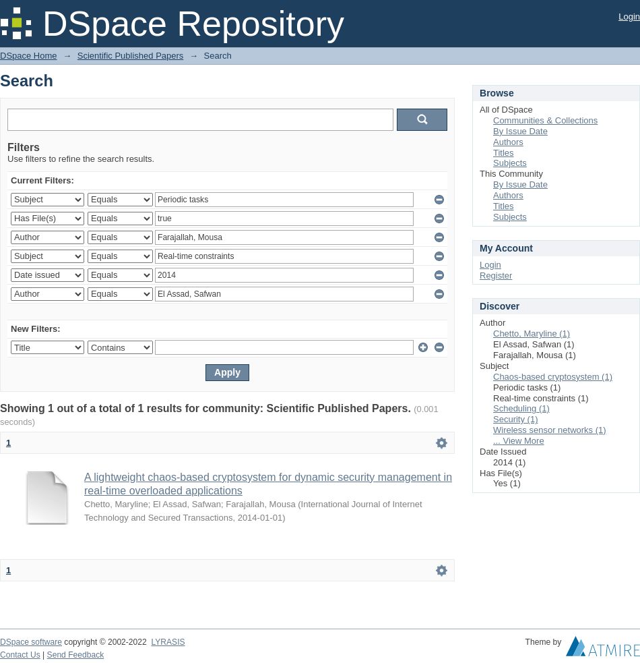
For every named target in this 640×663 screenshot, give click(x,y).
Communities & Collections (545, 120)
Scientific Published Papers (130, 56)
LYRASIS (168, 642)
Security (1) (515, 419)
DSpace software (31, 642)
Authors (508, 142)
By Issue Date (520, 131)
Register (496, 275)
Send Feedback (75, 655)
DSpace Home (28, 56)
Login (629, 16)
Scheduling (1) (521, 408)
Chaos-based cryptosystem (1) (552, 377)
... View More (518, 441)
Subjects (510, 163)
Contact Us (20, 655)
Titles (503, 153)
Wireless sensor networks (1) (549, 430)
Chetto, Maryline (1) (531, 333)
